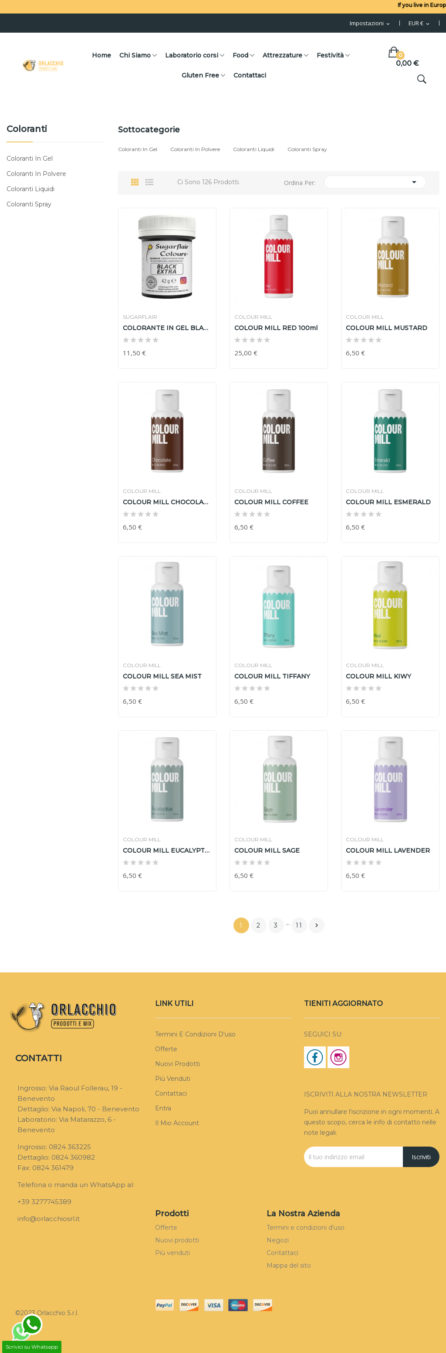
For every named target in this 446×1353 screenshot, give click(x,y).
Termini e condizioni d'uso (195, 1034)
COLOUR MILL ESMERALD (388, 502)
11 (299, 925)
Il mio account (177, 1123)
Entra (163, 1108)
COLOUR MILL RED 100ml (276, 328)
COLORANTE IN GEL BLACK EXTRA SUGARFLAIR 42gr (167, 328)
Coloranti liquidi (30, 189)
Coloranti (27, 129)
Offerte (166, 1049)
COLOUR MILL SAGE (267, 850)
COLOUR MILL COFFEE (271, 502)
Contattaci (171, 1093)
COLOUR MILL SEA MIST (162, 676)
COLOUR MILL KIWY (378, 676)
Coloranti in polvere (36, 174)
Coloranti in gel (30, 158)
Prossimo (317, 925)
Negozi (278, 1240)
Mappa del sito (289, 1265)
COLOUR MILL (253, 317)
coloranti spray (29, 204)
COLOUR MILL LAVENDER (388, 850)
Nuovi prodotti (177, 1064)
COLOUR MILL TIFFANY (272, 676)
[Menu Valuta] (420, 23)
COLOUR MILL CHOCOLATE (167, 502)
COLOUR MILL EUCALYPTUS (167, 850)
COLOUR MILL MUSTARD (386, 328)
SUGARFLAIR (140, 317)
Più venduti (172, 1079)
